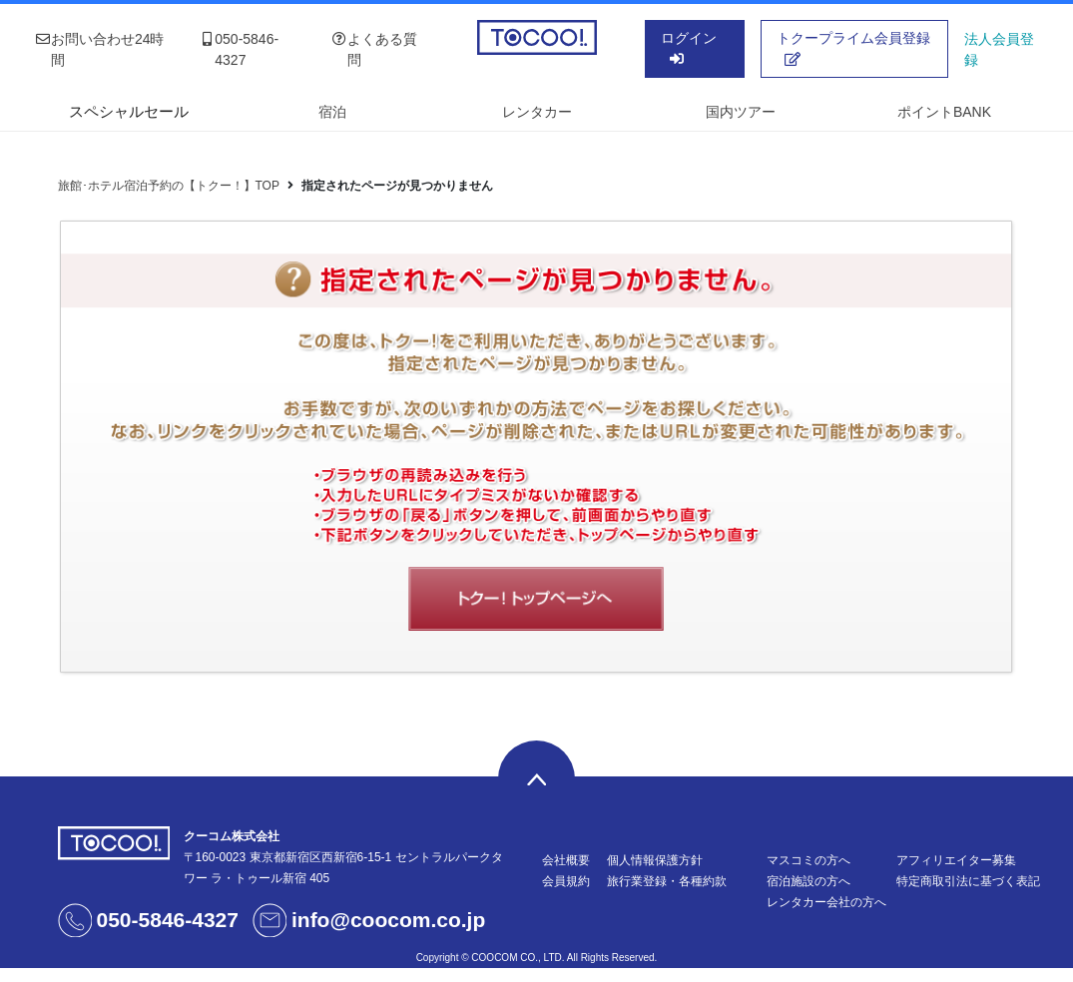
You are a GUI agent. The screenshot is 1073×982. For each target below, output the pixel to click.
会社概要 (566, 860)
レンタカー (537, 112)
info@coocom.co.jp (388, 919)
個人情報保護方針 (655, 860)
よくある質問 (374, 49)
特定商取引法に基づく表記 (968, 881)
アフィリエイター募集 (956, 860)
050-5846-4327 (238, 49)
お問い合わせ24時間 (100, 49)
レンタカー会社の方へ (826, 902)
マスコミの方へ (808, 860)
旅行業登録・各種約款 (667, 881)
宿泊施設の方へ (808, 881)
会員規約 (566, 881)
